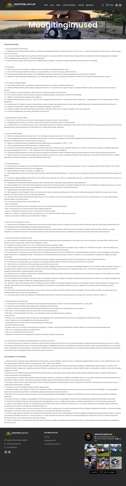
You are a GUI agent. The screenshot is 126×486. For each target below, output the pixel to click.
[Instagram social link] (120, 5)
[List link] (22, 447)
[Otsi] (103, 5)
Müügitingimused (50, 440)
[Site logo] (20, 5)
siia (105, 295)
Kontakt (46, 437)
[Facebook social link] (116, 5)
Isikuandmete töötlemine (52, 444)
